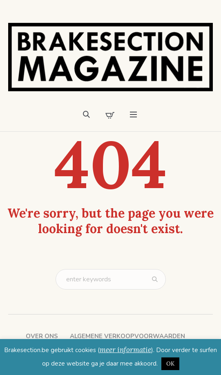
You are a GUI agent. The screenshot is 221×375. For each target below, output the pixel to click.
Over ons (42, 336)
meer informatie (125, 349)
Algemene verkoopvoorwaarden (127, 336)
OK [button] (170, 363)
